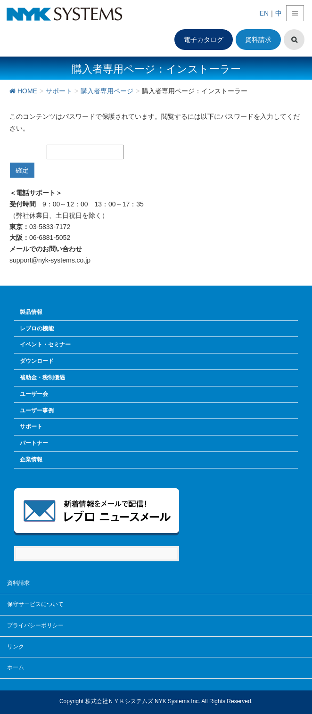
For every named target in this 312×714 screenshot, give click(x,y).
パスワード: (69, 152)
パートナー (34, 443)
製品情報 (31, 312)
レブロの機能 (37, 328)
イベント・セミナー (45, 344)
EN (264, 13)
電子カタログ (203, 39)
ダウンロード (37, 361)
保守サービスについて (35, 604)
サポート (31, 426)
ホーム (15, 667)
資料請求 (258, 39)
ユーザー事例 (37, 410)
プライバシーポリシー (35, 625)
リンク (15, 646)
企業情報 (31, 459)
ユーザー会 (34, 394)
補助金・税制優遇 (42, 377)
